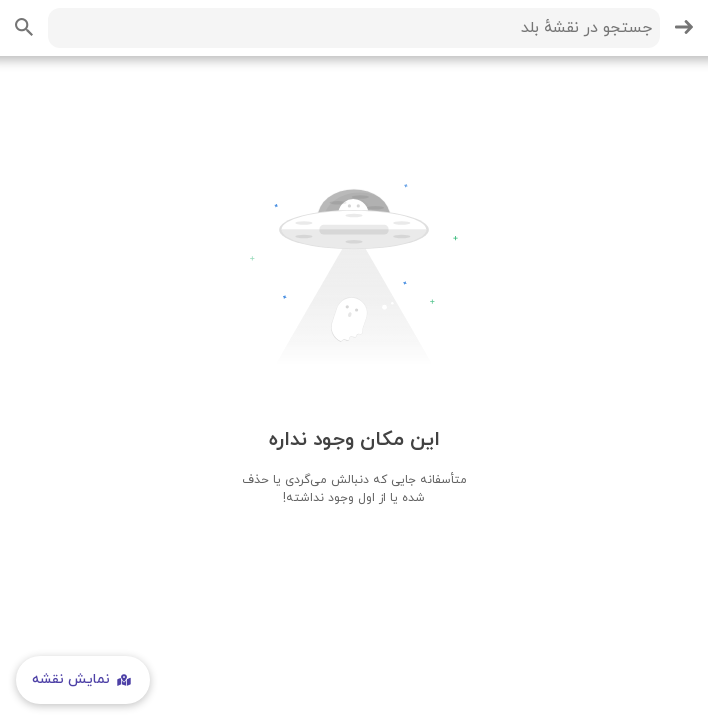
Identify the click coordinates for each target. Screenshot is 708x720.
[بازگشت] (684, 28)
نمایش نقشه (83, 680)
